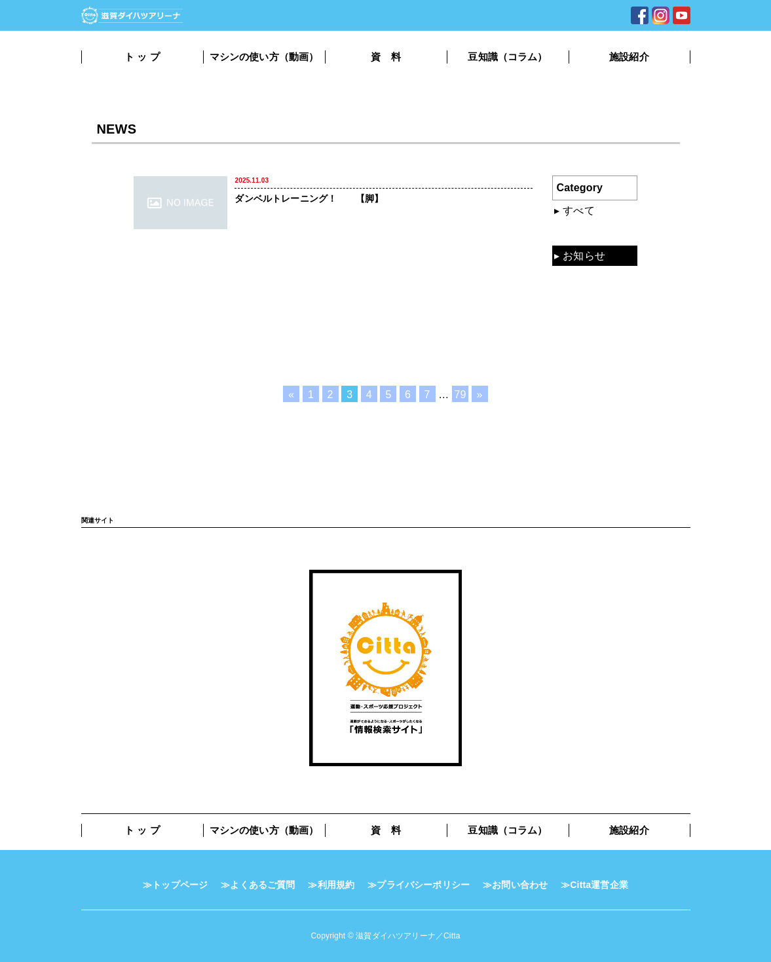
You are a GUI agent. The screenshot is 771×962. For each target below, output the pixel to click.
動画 (573, 278)
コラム (578, 323)
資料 (573, 300)
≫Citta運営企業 (594, 884)
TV (569, 346)
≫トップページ (175, 884)
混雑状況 (584, 232)
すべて (578, 210)
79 (460, 394)
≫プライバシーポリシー (418, 884)
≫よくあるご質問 (258, 884)
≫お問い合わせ (515, 884)
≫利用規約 (331, 884)
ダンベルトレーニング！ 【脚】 (309, 198)
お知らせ (584, 255)
